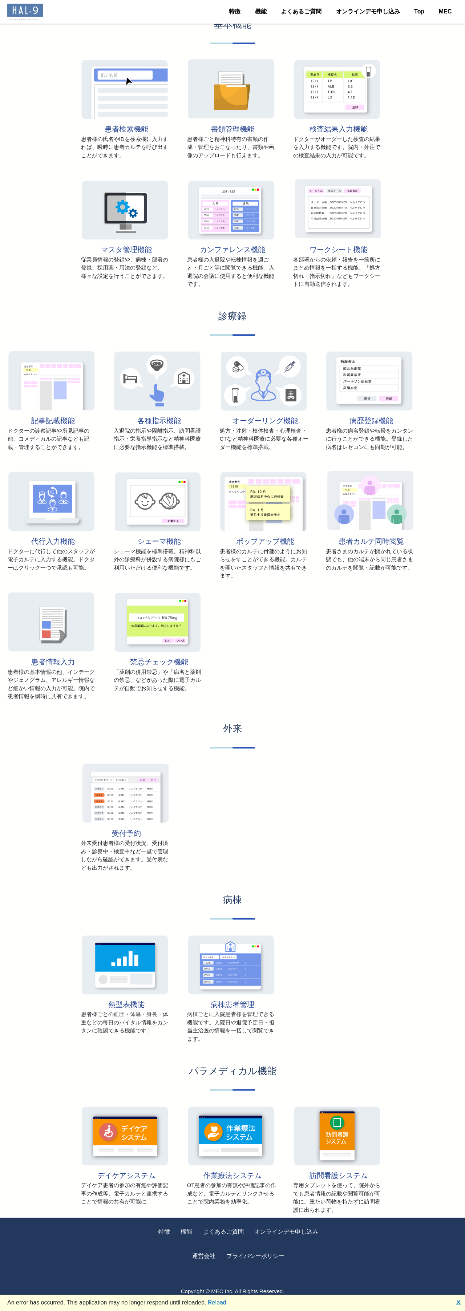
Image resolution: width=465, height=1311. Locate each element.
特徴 (234, 11)
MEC (445, 11)
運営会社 (203, 1256)
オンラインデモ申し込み (368, 11)
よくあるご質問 (301, 11)
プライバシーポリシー (255, 1256)
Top (419, 11)
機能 (261, 11)
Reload (217, 1302)
